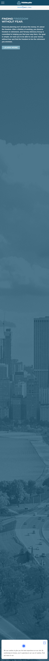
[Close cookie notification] (44, 643)
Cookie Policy (18, 655)
